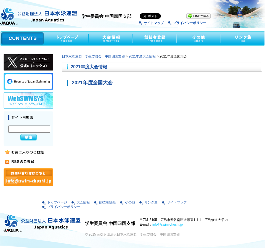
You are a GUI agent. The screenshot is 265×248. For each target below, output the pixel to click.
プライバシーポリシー (189, 23)
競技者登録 (107, 202)
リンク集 (151, 202)
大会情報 (83, 202)
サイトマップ (154, 23)
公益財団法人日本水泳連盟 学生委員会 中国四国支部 (138, 234)
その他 (130, 202)
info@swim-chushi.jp (167, 224)
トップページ (57, 202)
